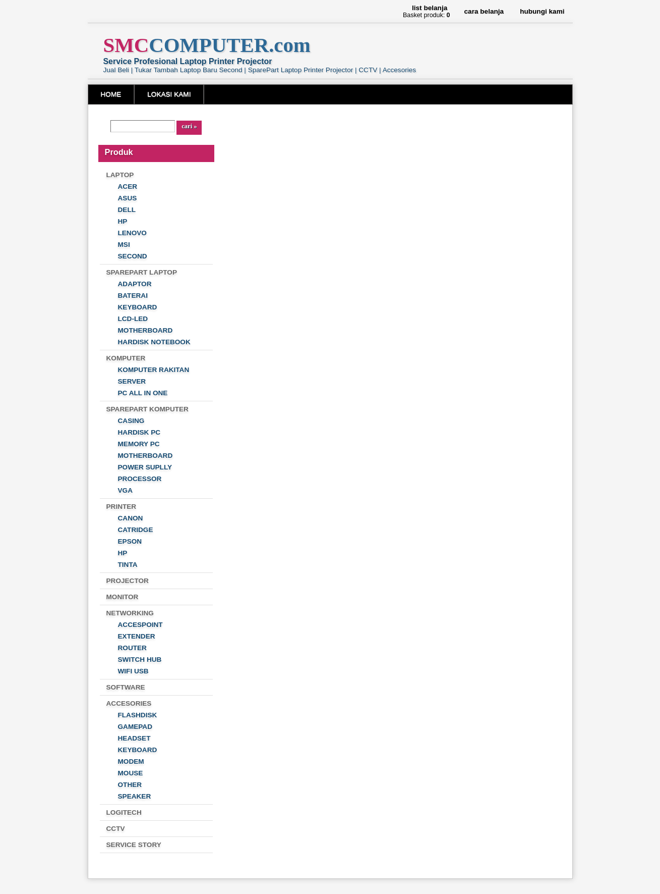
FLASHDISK (137, 715)
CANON (130, 518)
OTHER (130, 784)
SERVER (132, 381)
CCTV (115, 828)
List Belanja (429, 8)
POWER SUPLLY (145, 467)
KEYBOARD (137, 307)
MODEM (131, 761)
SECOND (132, 256)
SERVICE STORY (133, 845)
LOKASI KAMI (169, 94)
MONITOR (122, 597)
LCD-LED (133, 319)
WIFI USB (133, 671)
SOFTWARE (125, 687)
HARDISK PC (139, 432)
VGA (125, 490)
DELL (127, 210)
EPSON (130, 541)
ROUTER (132, 648)
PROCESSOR (140, 479)
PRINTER (121, 506)
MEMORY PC (139, 444)
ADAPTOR (135, 284)
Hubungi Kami (542, 11)
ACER (128, 186)
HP (123, 221)
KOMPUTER (126, 358)
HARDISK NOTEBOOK (154, 342)
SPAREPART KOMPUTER (147, 409)
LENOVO (132, 233)
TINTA (128, 564)
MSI (124, 244)
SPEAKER (134, 796)
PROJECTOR (127, 581)
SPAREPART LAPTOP (141, 272)
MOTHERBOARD (145, 330)
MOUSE (130, 773)
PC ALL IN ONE (143, 393)
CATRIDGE (135, 530)
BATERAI (133, 295)
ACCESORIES (129, 703)
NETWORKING (130, 613)
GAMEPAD (135, 726)
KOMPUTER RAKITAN (154, 370)
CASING (131, 421)
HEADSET (134, 738)
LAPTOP (120, 175)
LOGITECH (124, 812)
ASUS (127, 198)
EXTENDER (136, 636)
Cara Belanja (484, 11)
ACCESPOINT (140, 624)
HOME (111, 94)
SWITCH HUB (140, 659)
